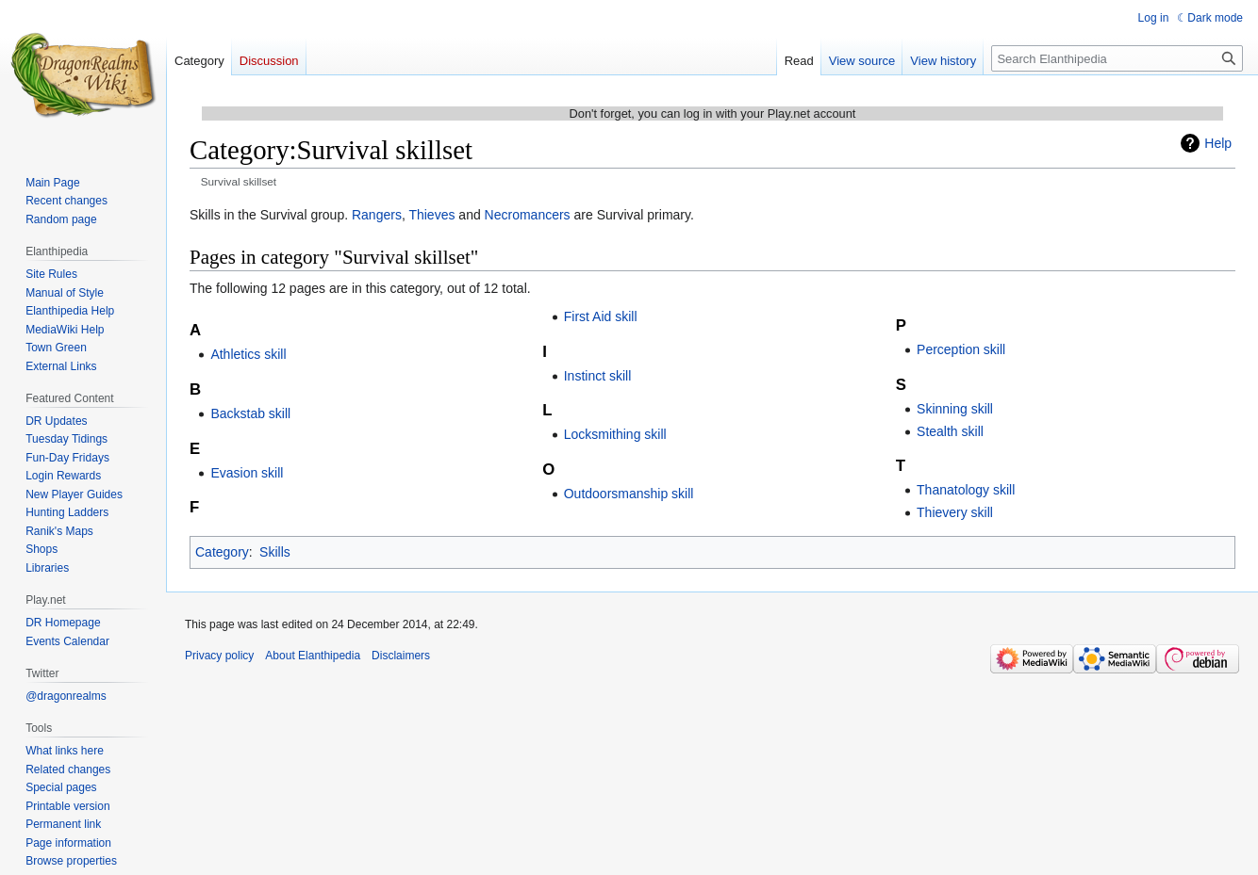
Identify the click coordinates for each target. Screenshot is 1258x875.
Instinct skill (598, 375)
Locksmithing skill (615, 434)
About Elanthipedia (312, 655)
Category (222, 551)
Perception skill (961, 349)
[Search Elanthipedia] (1117, 58)
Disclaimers (401, 655)
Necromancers (528, 214)
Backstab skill (250, 413)
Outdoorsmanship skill (629, 493)
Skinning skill (955, 408)
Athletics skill (248, 354)
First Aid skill (600, 316)
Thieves (431, 214)
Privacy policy (219, 655)
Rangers (377, 214)
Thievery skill (955, 512)
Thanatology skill (966, 489)
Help (1218, 143)
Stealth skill (950, 431)
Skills (274, 551)
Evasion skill (246, 472)
